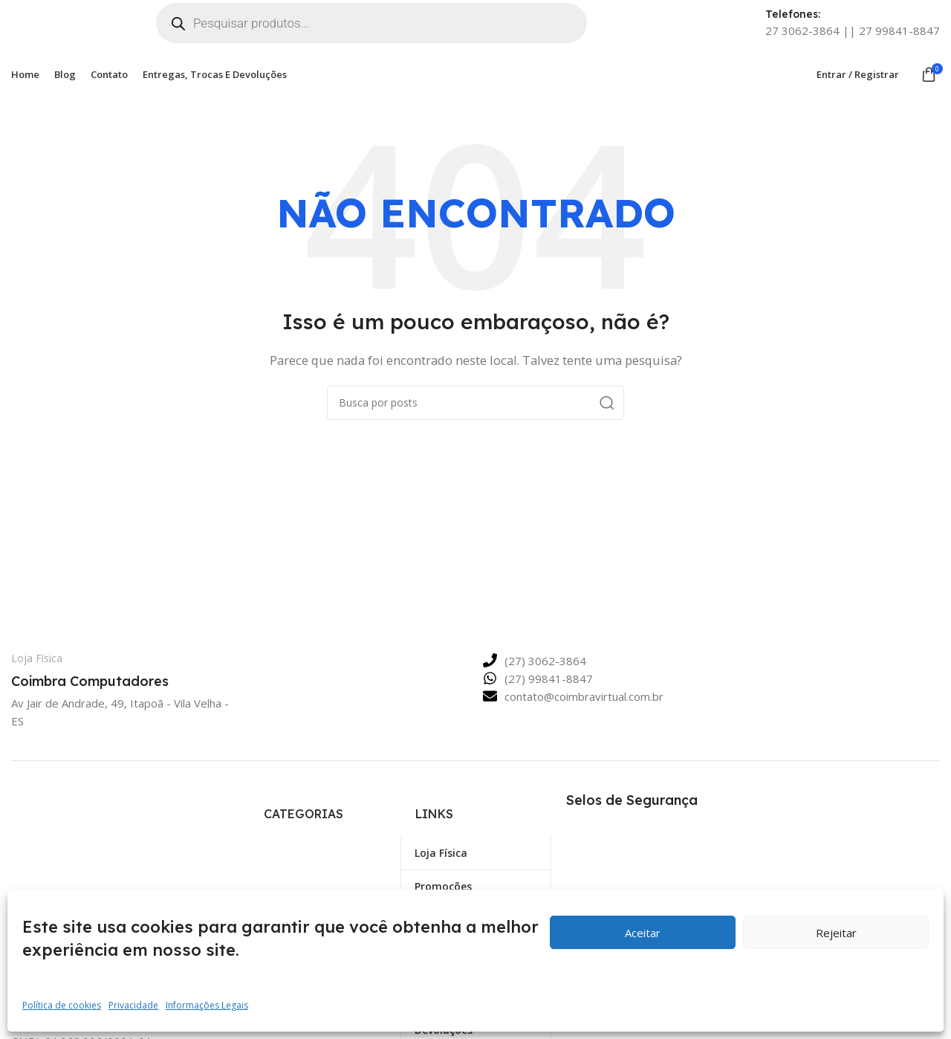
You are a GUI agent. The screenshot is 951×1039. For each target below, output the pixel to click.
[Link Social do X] (49, 1023)
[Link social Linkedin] (102, 1023)
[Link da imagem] (108, 833)
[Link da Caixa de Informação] (116, 683)
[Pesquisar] (475, 415)
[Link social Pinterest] (76, 1023)
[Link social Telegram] (129, 1023)
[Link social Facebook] (22, 1023)
